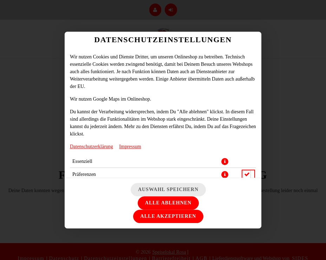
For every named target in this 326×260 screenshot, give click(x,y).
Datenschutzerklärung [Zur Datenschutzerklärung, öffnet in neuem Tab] (91, 146)
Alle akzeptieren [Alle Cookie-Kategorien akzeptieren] (168, 216)
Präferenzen (84, 174)
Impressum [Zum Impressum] (130, 146)
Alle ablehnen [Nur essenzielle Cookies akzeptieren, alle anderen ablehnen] (168, 202)
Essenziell (82, 161)
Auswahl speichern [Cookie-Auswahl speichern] (168, 189)
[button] (224, 161)
